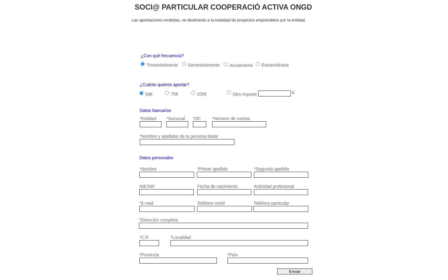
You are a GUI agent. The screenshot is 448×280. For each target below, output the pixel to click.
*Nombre (147, 168)
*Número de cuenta (231, 118)
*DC (197, 118)
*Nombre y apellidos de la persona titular (179, 136)
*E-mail (146, 203)
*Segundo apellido (271, 168)
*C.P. (144, 237)
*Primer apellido (212, 168)
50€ (148, 94)
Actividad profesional (274, 186)
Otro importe (245, 94)
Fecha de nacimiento (217, 186)
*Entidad (148, 118)
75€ (174, 93)
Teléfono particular (271, 203)
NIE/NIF (147, 186)
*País (232, 254)
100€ (202, 93)
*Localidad (180, 237)
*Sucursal (175, 118)
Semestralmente (204, 65)
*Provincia (149, 254)
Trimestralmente (162, 65)
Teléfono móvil (211, 203)
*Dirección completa (158, 219)
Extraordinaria (275, 65)
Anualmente (241, 65)
